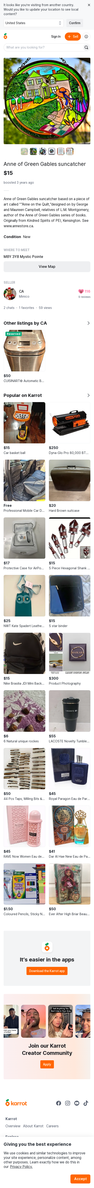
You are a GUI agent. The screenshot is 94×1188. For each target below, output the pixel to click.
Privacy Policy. (21, 1167)
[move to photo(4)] (51, 151)
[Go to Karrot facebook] (58, 1103)
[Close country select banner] (89, 5)
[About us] (86, 36)
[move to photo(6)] (69, 151)
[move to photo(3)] (42, 151)
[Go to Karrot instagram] (67, 1103)
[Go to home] (5, 36)
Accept (80, 1179)
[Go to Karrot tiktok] (86, 1103)
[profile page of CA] (10, 293)
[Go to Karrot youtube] (77, 1103)
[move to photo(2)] (33, 151)
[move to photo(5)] (60, 151)
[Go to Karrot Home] (16, 1103)
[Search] (86, 47)
